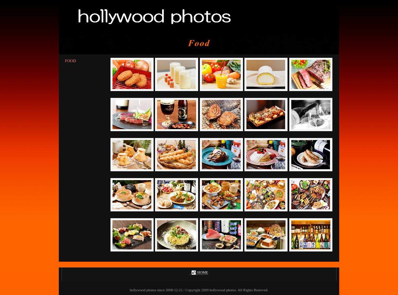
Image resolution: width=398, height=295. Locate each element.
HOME (199, 272)
